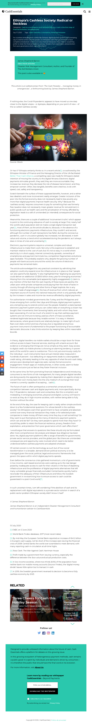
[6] (54, 382)
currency (65, 395)
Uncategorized (33, 29)
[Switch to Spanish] (44, 73)
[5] (38, 290)
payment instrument (19, 327)
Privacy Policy (36, 4)
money (75, 86)
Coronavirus (46, 32)
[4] (70, 279)
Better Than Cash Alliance (22, 176)
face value (36, 557)
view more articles (26, 64)
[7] (41, 479)
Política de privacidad (58, 720)
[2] (15, 228)
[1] (61, 171)
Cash (50, 86)
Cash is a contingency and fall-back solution (39, 27)
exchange (64, 380)
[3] (45, 241)
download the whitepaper (42, 691)
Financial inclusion (58, 32)
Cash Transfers (35, 32)
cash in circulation (28, 236)
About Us (39, 667)
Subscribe (75, 3)
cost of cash (37, 251)
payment (24, 245)
